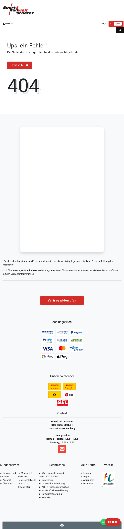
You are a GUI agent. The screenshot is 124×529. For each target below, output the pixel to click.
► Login (84, 476)
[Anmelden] (8, 24)
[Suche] (120, 30)
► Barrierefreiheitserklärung (53, 490)
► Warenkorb (87, 480)
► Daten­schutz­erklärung (52, 483)
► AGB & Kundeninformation (54, 487)
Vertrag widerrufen (62, 300)
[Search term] (58, 30)
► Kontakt (44, 497)
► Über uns (6, 483)
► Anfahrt (5, 480)
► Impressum (46, 480)
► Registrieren (87, 473)
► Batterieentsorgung (50, 494)
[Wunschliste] (104, 24)
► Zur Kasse (86, 483)
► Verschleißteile (27, 480)
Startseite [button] (19, 65)
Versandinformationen (22, 274)
